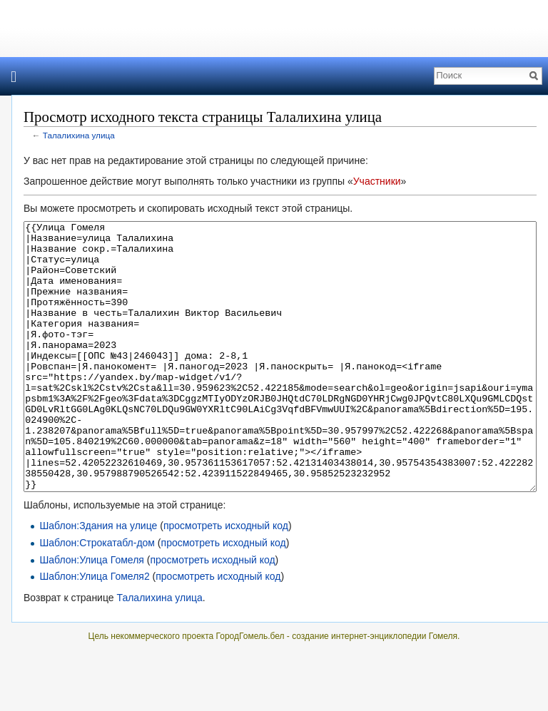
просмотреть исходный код (225, 579)
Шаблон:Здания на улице (98, 579)
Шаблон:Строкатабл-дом (97, 596)
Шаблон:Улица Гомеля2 (94, 629)
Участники (377, 181)
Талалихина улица (79, 135)
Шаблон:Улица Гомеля (91, 613)
